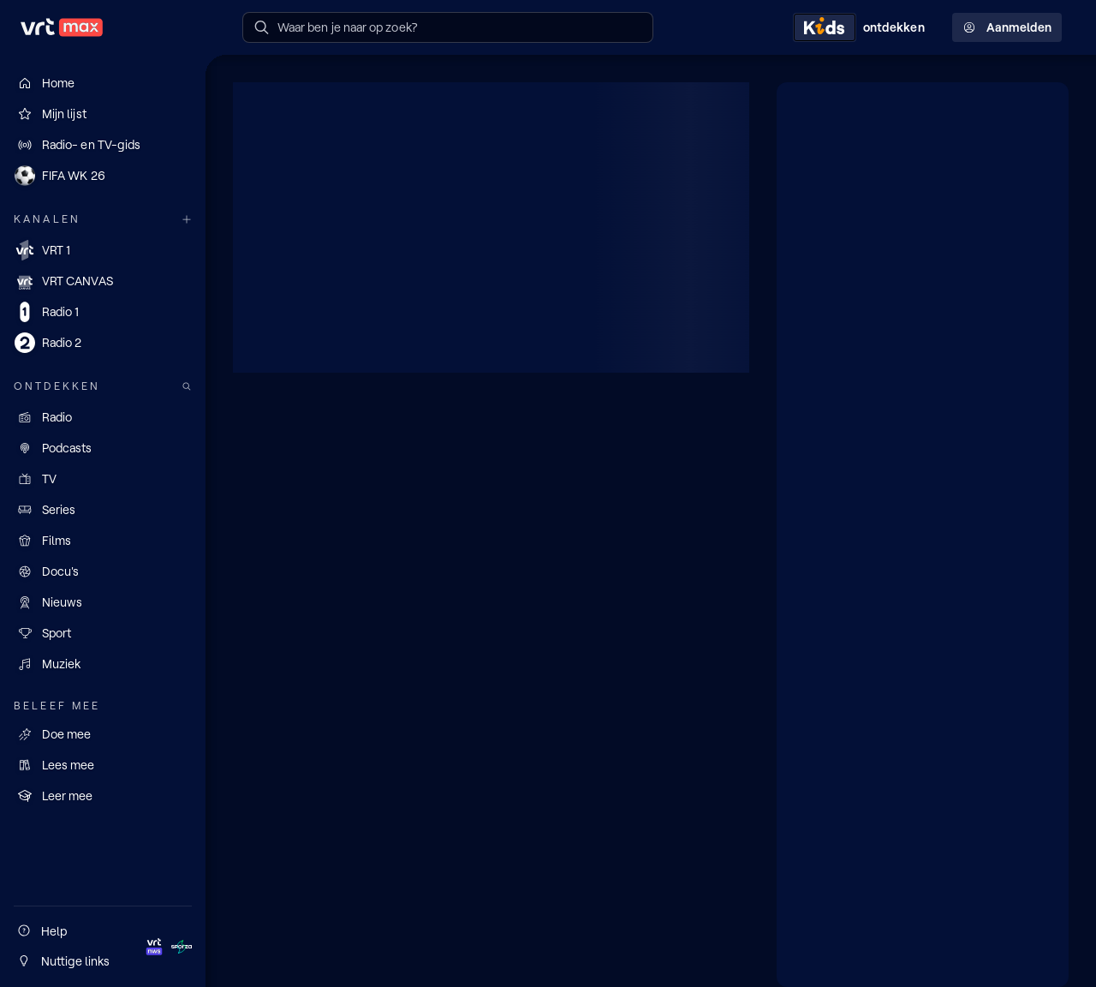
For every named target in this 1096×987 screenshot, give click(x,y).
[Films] (103, 540)
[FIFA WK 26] (103, 175)
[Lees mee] (103, 765)
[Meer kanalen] (187, 220)
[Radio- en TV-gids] (103, 144)
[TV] (103, 479)
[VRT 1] (103, 250)
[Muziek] (103, 664)
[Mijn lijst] (103, 114)
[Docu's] (103, 571)
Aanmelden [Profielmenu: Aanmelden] (1006, 27)
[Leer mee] (103, 796)
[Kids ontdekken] (862, 27)
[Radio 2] (103, 342)
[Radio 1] (103, 311)
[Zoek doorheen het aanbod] (187, 387)
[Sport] (103, 633)
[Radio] (103, 417)
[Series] (103, 509)
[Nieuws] (103, 602)
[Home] (103, 83)
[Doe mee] (103, 734)
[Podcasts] (103, 448)
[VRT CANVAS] (103, 281)
